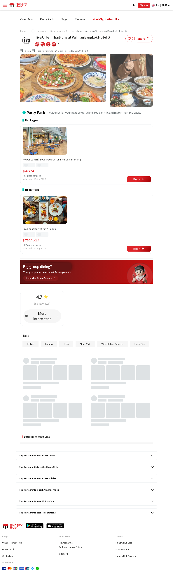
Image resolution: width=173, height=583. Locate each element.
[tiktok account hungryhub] (38, 559)
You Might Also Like (149, 19)
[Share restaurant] (143, 38)
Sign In (144, 5)
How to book (8, 516)
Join (133, 5)
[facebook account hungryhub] (4, 559)
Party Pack (74, 19)
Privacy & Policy (10, 565)
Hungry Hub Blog (124, 509)
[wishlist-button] (129, 38)
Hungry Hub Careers (126, 522)
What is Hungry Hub (12, 509)
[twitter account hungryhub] (21, 558)
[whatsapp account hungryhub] (29, 559)
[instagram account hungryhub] (13, 559)
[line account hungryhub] (47, 559)
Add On (93, 19)
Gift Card (63, 520)
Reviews (123, 19)
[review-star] (35, 383)
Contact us (7, 522)
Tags (108, 19)
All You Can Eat (49, 19)
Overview (26, 19)
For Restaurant (123, 516)
